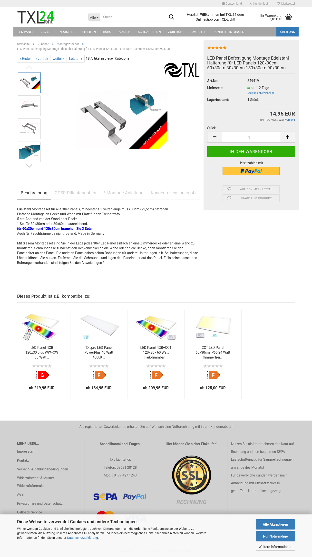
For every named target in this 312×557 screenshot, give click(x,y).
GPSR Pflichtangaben (75, 192)
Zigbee (46, 32)
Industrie (66, 32)
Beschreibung (34, 192)
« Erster (25, 59)
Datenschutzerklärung (82, 537)
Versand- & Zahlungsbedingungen (42, 469)
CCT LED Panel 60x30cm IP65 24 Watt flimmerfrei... (213, 352)
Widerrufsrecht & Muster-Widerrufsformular (36, 482)
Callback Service (29, 512)
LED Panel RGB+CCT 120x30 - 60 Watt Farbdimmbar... (156, 352)
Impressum (25, 451)
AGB (20, 494)
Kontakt (23, 460)
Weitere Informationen (275, 547)
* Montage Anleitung (124, 192)
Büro (107, 32)
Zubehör (175, 32)
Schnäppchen (149, 32)
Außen (125, 32)
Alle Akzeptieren (275, 524)
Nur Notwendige (275, 536)
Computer (198, 32)
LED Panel (26, 32)
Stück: (211, 128)
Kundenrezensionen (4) (173, 192)
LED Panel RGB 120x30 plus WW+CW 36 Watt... (42, 352)
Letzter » (75, 59)
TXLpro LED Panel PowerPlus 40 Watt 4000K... (98, 352)
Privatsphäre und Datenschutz (40, 503)
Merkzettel (286, 3)
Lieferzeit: (215, 88)
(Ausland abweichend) (260, 93)
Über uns (287, 32)
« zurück (42, 59)
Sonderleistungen (229, 32)
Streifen (89, 32)
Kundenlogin (259, 3)
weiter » (58, 59)
